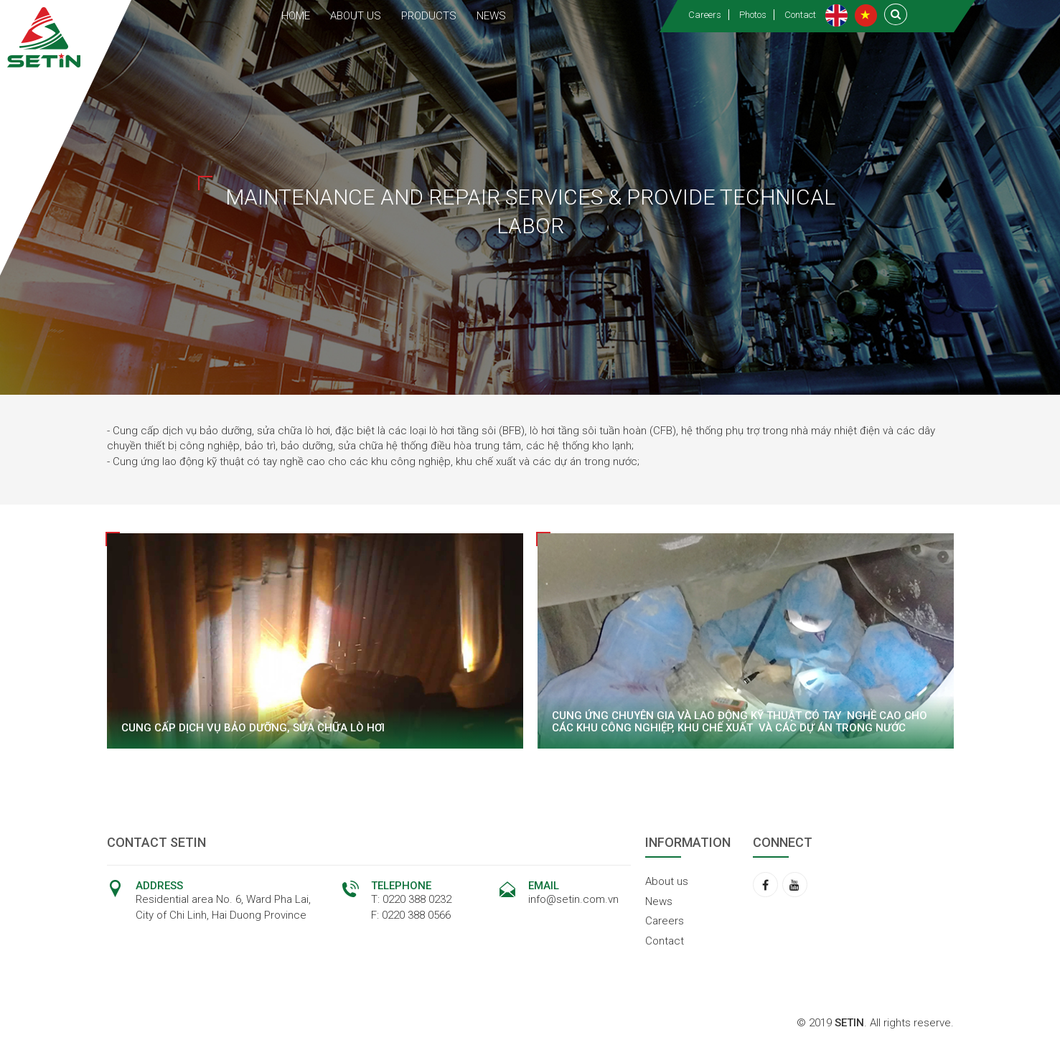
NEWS (491, 15)
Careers (704, 14)
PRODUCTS (428, 15)
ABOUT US (355, 15)
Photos (752, 14)
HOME (295, 15)
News (658, 901)
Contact (800, 14)
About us (666, 881)
